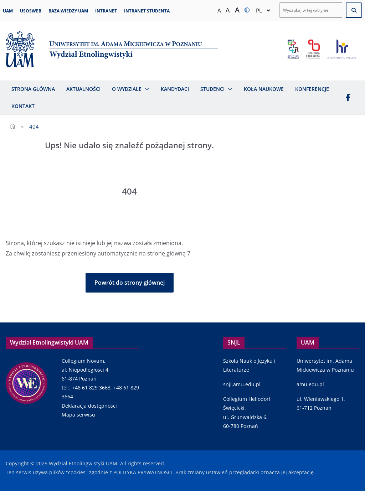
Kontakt (23, 106)
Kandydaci (175, 89)
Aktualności (83, 89)
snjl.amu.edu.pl (242, 384)
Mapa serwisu (78, 414)
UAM (8, 11)
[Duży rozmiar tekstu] (237, 10)
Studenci (212, 89)
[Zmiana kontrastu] (247, 10)
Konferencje (312, 89)
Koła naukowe (264, 89)
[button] (145, 89)
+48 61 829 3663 (91, 387)
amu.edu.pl (310, 384)
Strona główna (33, 89)
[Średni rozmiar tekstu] (227, 10)
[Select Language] (263, 10)
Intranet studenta (147, 11)
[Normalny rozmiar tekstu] (219, 10)
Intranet (106, 11)
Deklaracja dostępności (89, 405)
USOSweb (30, 11)
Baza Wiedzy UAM (68, 11)
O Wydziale (127, 89)
